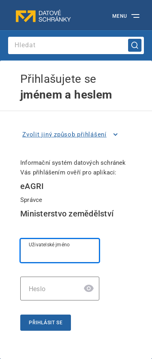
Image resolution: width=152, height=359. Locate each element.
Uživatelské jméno (49, 245)
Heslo (37, 289)
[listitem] (71, 134)
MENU (119, 16)
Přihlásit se (45, 322)
